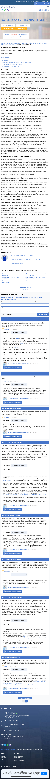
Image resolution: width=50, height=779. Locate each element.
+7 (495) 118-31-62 (42, 10)
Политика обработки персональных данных (11, 769)
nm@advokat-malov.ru (39, 681)
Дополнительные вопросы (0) (19, 332)
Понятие (5, 60)
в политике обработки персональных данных (21, 776)
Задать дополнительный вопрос (12, 367)
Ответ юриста (6, 332)
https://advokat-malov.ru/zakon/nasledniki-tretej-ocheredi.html (18, 684)
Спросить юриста (42, 314)
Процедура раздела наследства (11, 66)
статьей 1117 (15, 486)
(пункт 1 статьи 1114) (8, 480)
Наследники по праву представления (12, 64)
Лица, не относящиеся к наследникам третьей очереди (17, 62)
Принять (44, 773)
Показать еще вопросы (25, 698)
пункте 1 (25, 493)
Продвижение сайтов (8, 749)
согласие (19, 773)
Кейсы (47, 1)
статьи (21, 343)
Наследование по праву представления (36, 280)
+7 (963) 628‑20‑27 (11, 714)
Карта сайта (4, 759)
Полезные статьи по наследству (25, 288)
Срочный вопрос (7, 314)
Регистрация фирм (18, 759)
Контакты (43, 1)
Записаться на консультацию (42, 3)
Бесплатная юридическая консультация (25, 1)
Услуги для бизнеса (23, 25)
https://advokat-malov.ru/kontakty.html (12, 683)
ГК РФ (17, 338)
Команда (37, 1)
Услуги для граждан (8, 25)
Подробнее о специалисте (17, 263)
